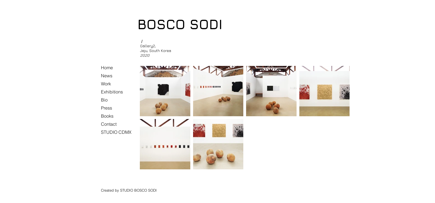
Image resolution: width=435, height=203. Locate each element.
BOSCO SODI (179, 24)
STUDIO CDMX (116, 132)
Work (106, 83)
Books (107, 116)
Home (107, 67)
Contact (109, 124)
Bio (104, 100)
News (106, 75)
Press (106, 108)
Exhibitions (112, 92)
